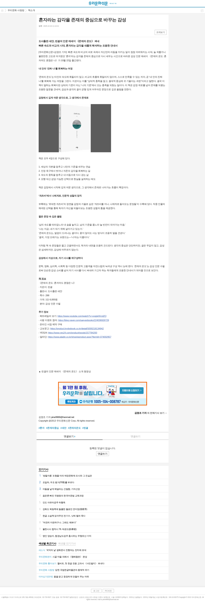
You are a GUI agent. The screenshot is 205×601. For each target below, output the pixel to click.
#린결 (85, 428)
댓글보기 (69, 436)
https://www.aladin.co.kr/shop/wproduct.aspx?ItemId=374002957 (79, 337)
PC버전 (108, 591)
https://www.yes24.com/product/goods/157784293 (72, 332)
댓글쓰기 (135, 436)
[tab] (47, 544)
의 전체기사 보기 (149, 413)
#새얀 (63, 428)
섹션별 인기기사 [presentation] (67, 543)
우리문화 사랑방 (16, 10)
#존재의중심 (52, 428)
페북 (41, 32)
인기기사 (43, 469)
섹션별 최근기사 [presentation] (47, 543)
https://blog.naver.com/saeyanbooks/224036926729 (83, 320)
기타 (57, 32)
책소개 (31, 10)
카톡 (52, 32)
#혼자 (41, 428)
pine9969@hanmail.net (62, 417)
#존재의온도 (74, 428)
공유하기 (202, 10)
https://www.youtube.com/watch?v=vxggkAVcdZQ (82, 316)
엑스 (46, 32)
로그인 (96, 591)
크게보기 (160, 32)
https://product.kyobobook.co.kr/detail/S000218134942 (77, 328)
